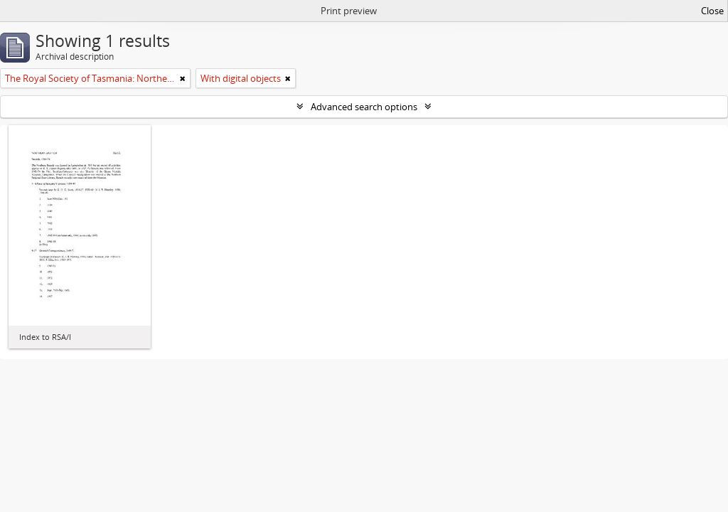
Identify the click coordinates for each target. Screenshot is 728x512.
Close (712, 10)
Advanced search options (364, 106)
